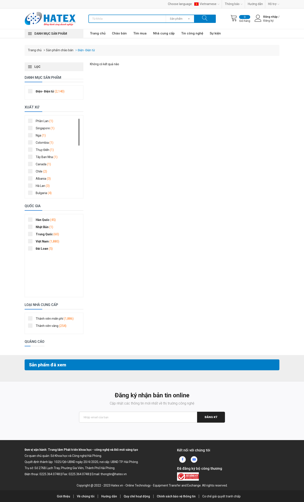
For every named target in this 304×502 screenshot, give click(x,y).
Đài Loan (42, 248)
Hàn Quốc (43, 219)
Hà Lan (40, 185)
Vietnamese (207, 4)
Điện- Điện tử (86, 50)
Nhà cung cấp (164, 33)
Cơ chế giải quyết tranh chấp (221, 496)
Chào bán (119, 33)
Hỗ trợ (273, 4)
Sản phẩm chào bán (59, 50)
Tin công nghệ (192, 33)
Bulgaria (41, 193)
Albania (41, 178)
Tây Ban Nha (44, 157)
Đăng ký (211, 417)
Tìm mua (140, 33)
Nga (38, 135)
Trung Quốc (45, 234)
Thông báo (234, 4)
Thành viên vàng (48, 325)
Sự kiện (215, 33)
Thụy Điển (42, 149)
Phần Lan (42, 121)
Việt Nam (45, 241)
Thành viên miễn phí (52, 318)
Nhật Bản (42, 227)
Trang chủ (97, 33)
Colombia (42, 142)
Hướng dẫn (255, 4)
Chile (39, 171)
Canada (41, 164)
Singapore (42, 128)
